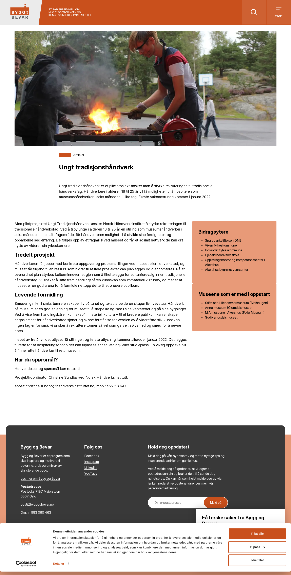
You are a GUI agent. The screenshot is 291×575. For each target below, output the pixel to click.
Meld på (215, 503)
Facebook (91, 456)
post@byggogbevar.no (37, 505)
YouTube (90, 474)
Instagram (91, 462)
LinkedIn (90, 468)
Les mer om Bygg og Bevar (40, 479)
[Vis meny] (278, 12)
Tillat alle (257, 537)
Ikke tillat (257, 563)
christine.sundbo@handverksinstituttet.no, (61, 386)
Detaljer (58, 567)
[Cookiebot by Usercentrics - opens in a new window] (26, 567)
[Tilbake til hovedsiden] (21, 12)
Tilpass (257, 550)
